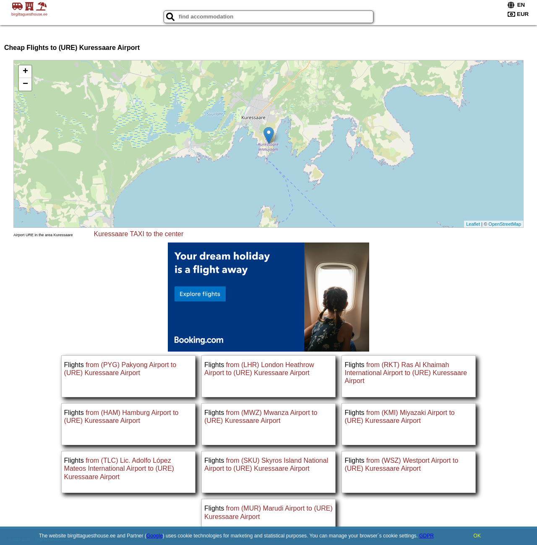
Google (154, 536)
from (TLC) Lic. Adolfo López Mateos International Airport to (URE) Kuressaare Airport (119, 468)
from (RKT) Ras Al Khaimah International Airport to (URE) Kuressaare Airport (405, 372)
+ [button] (25, 71)
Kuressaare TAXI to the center (139, 233)
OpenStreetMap (504, 224)
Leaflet (473, 224)
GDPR (426, 536)
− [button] (25, 84)
